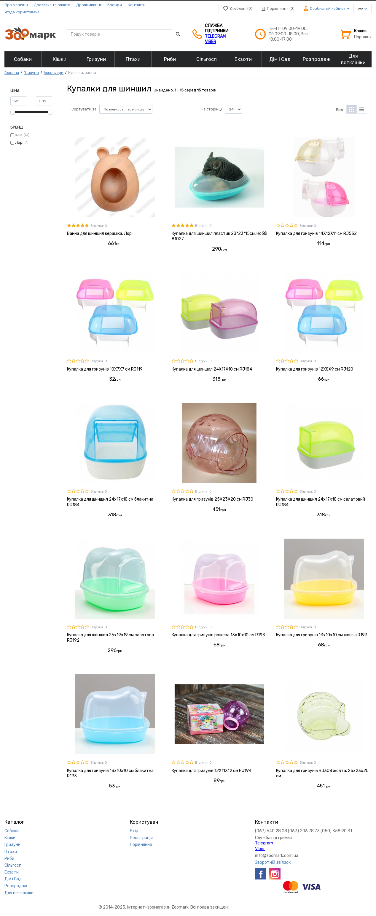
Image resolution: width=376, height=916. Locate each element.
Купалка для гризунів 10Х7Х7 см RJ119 (105, 369)
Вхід (134, 830)
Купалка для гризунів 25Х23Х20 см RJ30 (212, 499)
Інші (18, 135)
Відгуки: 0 (98, 226)
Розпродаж (15, 885)
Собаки (11, 830)
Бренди (114, 5)
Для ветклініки (19, 893)
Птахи (10, 851)
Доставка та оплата (52, 5)
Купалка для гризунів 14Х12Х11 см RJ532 (316, 233)
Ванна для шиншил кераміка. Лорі (100, 233)
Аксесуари (53, 72)
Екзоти (11, 872)
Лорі (19, 142)
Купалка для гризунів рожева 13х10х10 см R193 (218, 634)
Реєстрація (141, 837)
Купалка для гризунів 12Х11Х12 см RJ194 (211, 770)
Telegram (215, 36)
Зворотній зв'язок (273, 862)
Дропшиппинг (88, 5)
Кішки (9, 837)
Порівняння (141, 844)
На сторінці (211, 109)
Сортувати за (83, 109)
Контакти (137, 5)
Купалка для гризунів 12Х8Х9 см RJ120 (314, 369)
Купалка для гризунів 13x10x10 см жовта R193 (321, 634)
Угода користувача (21, 12)
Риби (9, 858)
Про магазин (16, 5)
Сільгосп (12, 865)
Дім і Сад (13, 879)
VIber (210, 41)
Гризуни (31, 72)
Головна (11, 72)
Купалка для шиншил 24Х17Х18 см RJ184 (212, 369)
